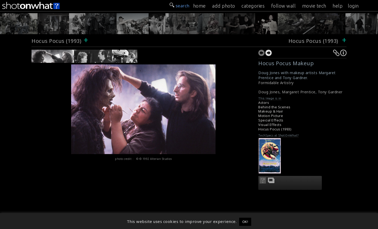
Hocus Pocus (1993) (56, 40)
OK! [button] (245, 221)
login (353, 5)
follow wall (283, 5)
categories (253, 5)
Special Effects (271, 120)
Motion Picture (270, 116)
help (338, 5)
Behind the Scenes (274, 107)
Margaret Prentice (299, 91)
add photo (223, 5)
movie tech (314, 5)
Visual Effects (269, 125)
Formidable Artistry (276, 82)
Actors (263, 102)
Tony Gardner (330, 91)
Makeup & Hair (270, 111)
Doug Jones (269, 91)
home (199, 5)
